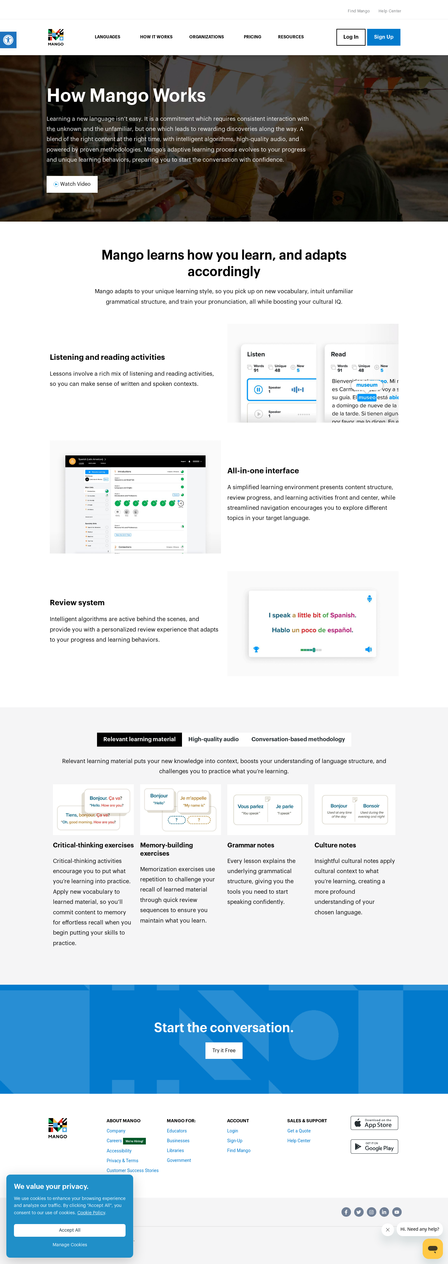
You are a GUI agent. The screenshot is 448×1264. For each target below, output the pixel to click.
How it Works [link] (156, 37)
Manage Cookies (70, 1245)
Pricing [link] (252, 37)
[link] (8, 40)
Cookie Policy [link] (91, 1213)
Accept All (70, 1230)
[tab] (139, 739)
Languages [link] (109, 37)
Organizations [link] (208, 37)
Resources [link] (291, 37)
